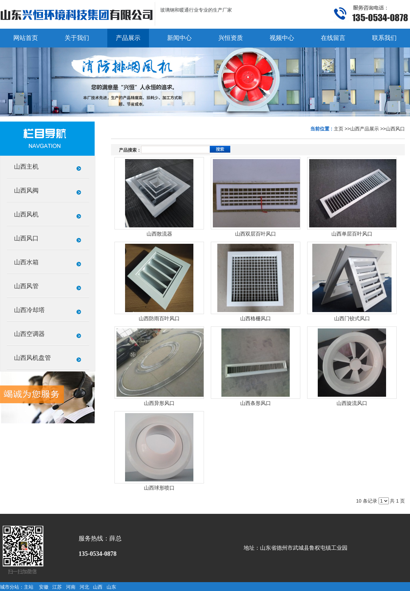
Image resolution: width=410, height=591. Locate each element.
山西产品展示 (364, 128)
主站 (28, 587)
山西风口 (395, 128)
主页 (338, 128)
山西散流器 (159, 234)
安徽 (44, 587)
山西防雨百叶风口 (159, 318)
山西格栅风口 (255, 318)
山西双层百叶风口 (255, 234)
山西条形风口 (255, 403)
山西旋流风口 (352, 403)
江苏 (57, 587)
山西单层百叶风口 (351, 234)
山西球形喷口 (159, 488)
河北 (84, 587)
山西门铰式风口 (352, 318)
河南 (71, 587)
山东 (111, 587)
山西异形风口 (159, 403)
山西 (97, 587)
